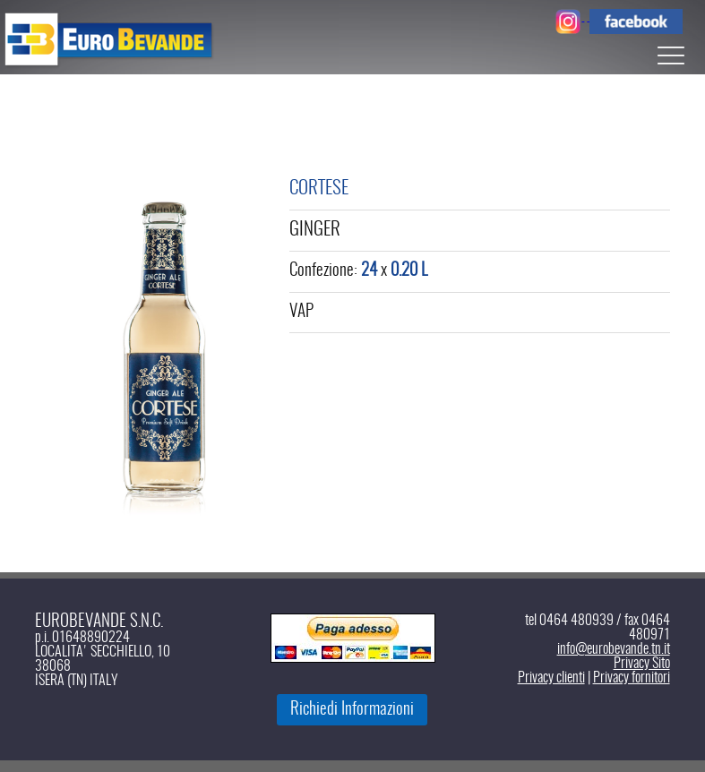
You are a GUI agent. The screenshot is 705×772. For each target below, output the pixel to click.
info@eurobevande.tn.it (613, 649)
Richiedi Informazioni (352, 709)
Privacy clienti (551, 678)
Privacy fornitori (631, 678)
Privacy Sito (642, 663)
